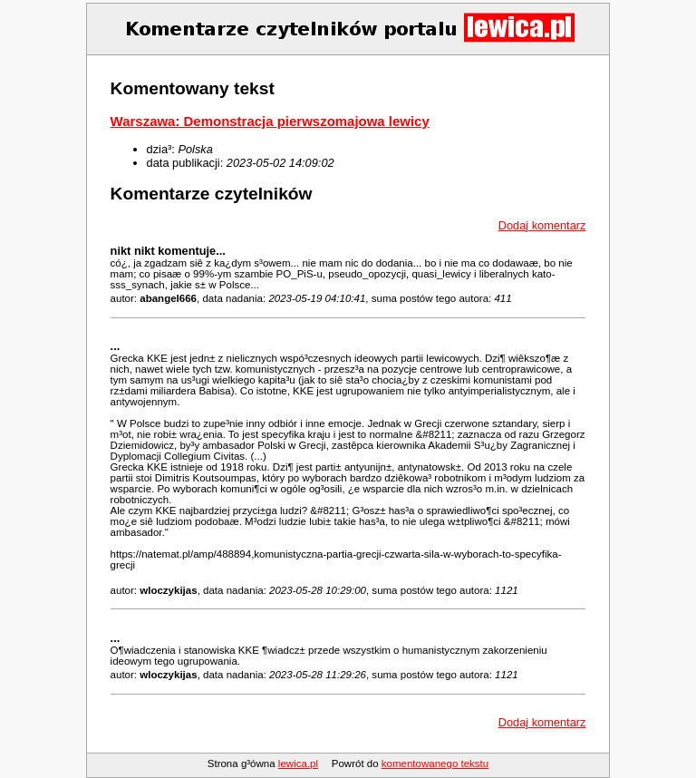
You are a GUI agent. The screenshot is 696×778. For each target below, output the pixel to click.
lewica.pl (298, 763)
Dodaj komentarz (542, 225)
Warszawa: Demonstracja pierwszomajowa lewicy (270, 121)
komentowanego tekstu (435, 763)
